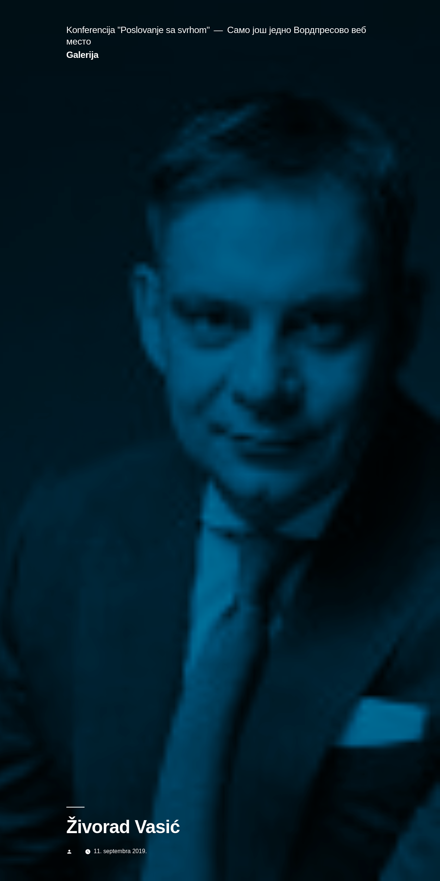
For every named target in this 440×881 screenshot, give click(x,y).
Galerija (82, 55)
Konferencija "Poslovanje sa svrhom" (138, 30)
